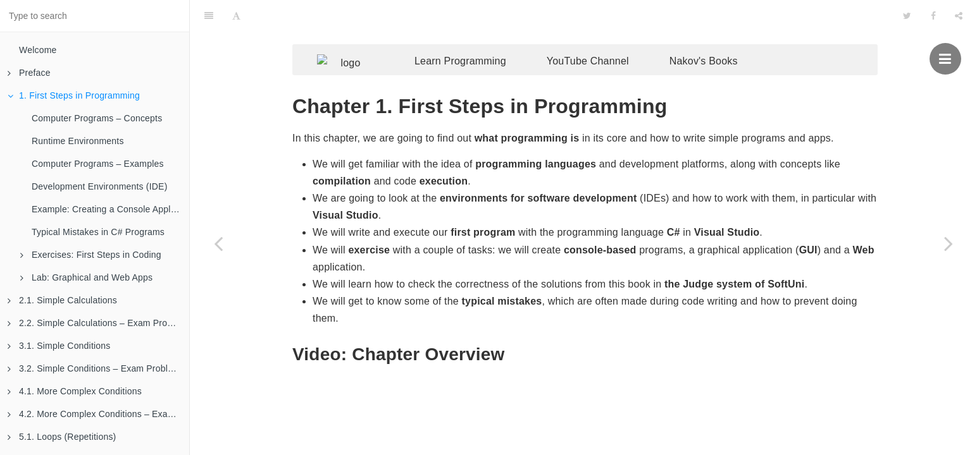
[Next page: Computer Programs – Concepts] (948, 243)
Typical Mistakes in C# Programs (98, 232)
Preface (29, 73)
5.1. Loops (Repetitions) (62, 437)
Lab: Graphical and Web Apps (86, 277)
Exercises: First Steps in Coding (90, 255)
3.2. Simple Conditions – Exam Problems (96, 368)
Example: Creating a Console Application (110, 209)
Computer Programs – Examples (98, 164)
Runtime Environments (78, 141)
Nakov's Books (722, 36)
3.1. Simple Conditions (59, 346)
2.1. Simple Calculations (62, 300)
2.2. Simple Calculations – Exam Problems (98, 323)
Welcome (38, 50)
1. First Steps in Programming (74, 95)
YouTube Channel (607, 36)
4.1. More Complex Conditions (75, 391)
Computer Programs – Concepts (97, 118)
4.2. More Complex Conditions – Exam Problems (98, 414)
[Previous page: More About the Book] (218, 243)
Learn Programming (479, 36)
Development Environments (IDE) (100, 186)
